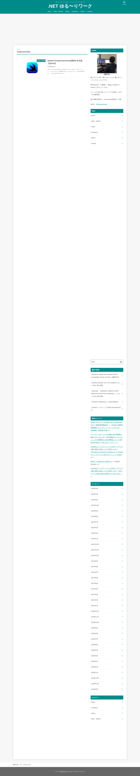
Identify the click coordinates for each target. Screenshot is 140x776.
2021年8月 (94, 566)
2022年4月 (94, 527)
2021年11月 (95, 550)
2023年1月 (94, 500)
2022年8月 (94, 516)
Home (49, 11)
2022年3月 (94, 533)
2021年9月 (94, 561)
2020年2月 (94, 667)
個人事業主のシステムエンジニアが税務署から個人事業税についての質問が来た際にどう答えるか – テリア (107, 439)
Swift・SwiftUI (58, 11)
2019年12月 (95, 678)
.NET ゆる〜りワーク (70, 6)
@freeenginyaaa (101, 104)
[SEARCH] (124, 3)
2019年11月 (95, 683)
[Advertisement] (70, 28)
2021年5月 (94, 583)
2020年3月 (94, 661)
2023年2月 (94, 494)
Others (83, 11)
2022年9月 (94, 511)
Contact (89, 11)
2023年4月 (94, 488)
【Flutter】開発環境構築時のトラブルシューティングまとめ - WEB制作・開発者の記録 (107, 427)
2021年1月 (94, 605)
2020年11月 (95, 617)
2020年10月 (95, 622)
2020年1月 (94, 672)
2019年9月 (94, 689)
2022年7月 (94, 522)
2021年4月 (94, 589)
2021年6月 (94, 578)
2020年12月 (95, 611)
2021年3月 (94, 594)
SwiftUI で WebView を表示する (101, 461)
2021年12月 (95, 544)
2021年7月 (94, 572)
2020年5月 (94, 650)
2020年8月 (94, 633)
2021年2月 (94, 600)
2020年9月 (94, 628)
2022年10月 (95, 505)
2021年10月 (95, 555)
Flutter (67, 11)
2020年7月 (94, 639)
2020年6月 (94, 644)
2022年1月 (94, 538)
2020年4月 (94, 656)
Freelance (75, 11)
